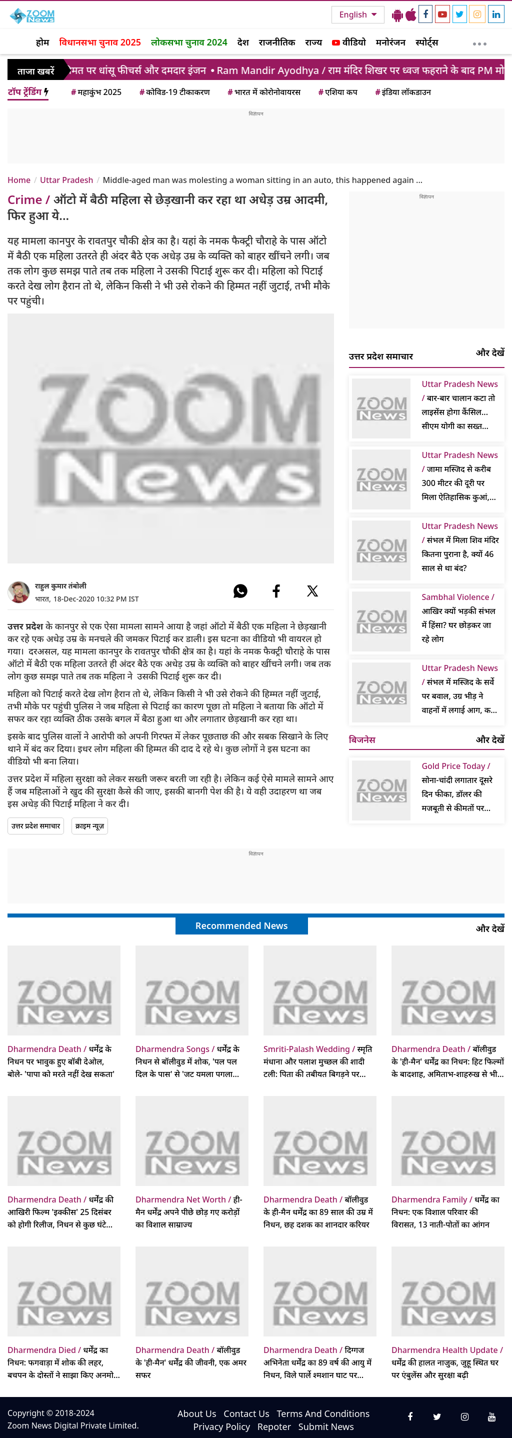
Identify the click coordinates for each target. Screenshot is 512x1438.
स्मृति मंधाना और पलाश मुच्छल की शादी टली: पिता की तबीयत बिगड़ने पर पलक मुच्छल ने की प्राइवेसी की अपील (319, 1062)
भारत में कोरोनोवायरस (263, 92)
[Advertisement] (256, 140)
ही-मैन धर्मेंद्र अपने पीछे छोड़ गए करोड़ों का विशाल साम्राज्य (189, 1212)
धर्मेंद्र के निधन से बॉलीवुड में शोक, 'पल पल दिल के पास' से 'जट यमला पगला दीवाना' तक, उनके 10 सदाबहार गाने (190, 1062)
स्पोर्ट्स (427, 42)
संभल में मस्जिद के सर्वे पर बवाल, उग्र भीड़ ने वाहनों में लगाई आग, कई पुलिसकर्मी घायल (460, 689)
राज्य (314, 42)
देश (243, 42)
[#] (240, 591)
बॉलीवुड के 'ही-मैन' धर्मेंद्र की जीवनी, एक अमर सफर (191, 1362)
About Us (197, 1414)
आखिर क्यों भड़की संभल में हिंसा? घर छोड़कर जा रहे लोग (459, 618)
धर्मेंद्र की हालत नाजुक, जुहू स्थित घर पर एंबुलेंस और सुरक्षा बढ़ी (447, 1362)
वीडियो (349, 42)
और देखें (490, 352)
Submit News (326, 1426)
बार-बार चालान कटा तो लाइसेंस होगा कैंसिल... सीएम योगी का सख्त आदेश (460, 405)
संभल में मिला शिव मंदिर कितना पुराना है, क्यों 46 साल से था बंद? (460, 547)
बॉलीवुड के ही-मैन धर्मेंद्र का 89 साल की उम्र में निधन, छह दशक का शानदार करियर (318, 1212)
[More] (479, 42)
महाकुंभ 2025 (96, 92)
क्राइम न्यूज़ (90, 825)
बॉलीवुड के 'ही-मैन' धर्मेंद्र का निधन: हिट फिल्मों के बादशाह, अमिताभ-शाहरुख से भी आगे (448, 1062)
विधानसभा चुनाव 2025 (100, 42)
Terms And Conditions (323, 1414)
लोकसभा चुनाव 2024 (189, 42)
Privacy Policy (221, 1426)
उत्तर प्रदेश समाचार (36, 825)
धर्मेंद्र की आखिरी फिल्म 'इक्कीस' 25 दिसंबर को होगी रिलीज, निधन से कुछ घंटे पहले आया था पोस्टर (61, 1212)
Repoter (274, 1426)
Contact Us (247, 1414)
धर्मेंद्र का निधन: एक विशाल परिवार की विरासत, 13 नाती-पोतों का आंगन (446, 1212)
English (354, 14)
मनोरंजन (391, 42)
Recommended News (242, 926)
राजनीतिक (277, 42)
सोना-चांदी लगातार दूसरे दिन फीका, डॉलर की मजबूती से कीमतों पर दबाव (457, 787)
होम (42, 42)
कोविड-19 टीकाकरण (174, 92)
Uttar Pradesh (66, 180)
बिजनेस (362, 740)
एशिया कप (337, 92)
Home (19, 180)
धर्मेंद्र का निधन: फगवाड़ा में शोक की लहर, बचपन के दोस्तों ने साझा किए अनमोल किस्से (63, 1363)
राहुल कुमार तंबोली (60, 585)
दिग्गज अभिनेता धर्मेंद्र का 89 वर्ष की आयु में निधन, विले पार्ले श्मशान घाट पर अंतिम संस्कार (318, 1363)
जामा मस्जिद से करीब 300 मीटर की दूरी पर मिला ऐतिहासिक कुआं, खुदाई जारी (460, 477)
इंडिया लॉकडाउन (402, 92)
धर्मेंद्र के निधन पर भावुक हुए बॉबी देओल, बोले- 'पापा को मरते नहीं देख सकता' (61, 1062)
